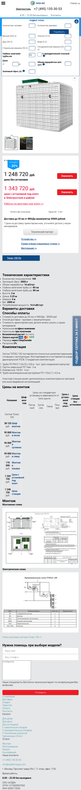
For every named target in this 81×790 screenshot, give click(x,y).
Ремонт (6, 753)
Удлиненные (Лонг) (12, 740)
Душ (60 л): (8, 42)
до (20, 64)
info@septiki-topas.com (14, 768)
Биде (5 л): (42, 42)
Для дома (7, 722)
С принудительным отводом (17, 734)
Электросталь (23, 9)
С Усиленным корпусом (14, 737)
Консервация (9, 756)
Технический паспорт (42, 232)
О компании (8, 700)
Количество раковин (47, 25)
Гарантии (7, 709)
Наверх (74, 3)
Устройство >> (28, 239)
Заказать (67, 175)
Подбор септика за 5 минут (76, 341)
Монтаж (6, 747)
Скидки (6, 706)
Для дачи (7, 725)
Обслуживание (10, 750)
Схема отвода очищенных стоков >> (40, 243)
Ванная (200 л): (10, 36)
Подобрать (59, 32)
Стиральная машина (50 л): (15, 48)
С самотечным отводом (14, 731)
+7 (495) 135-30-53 (48, 9)
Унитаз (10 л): (44, 36)
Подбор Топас (36, 20)
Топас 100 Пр (14, 258)
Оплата (6, 712)
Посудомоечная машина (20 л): (51, 48)
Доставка (7, 703)
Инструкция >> (29, 248)
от (4, 64)
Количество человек (12, 25)
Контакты (56, 15)
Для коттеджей (10, 728)
